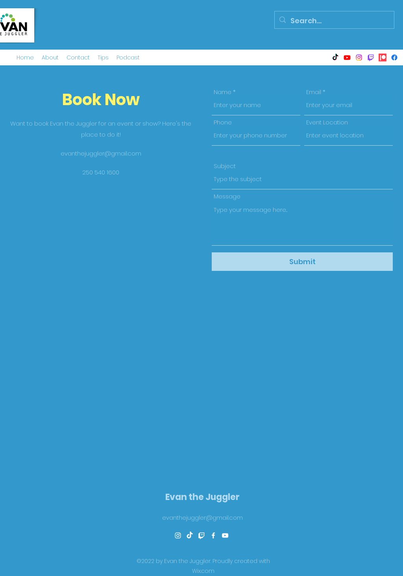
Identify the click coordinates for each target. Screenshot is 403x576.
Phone (223, 122)
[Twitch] (371, 57)
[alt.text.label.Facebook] (394, 57)
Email (313, 92)
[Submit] (302, 261)
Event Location (327, 122)
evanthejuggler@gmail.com (101, 153)
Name (222, 92)
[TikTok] (335, 57)
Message (227, 196)
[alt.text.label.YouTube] (347, 57)
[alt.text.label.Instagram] (359, 57)
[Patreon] (382, 57)
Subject (225, 166)
